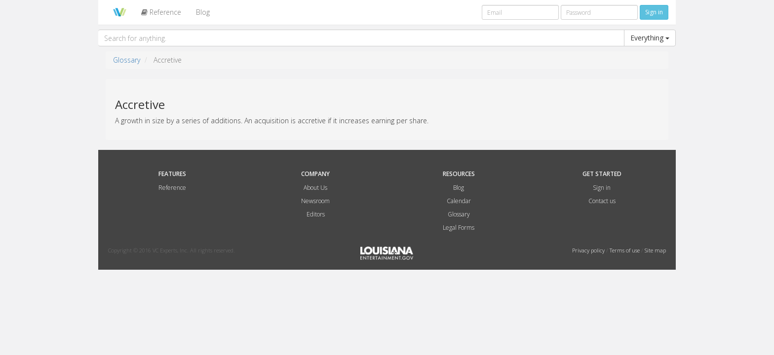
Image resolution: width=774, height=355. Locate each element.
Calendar (459, 201)
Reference (161, 12)
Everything (649, 37)
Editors (316, 214)
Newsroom (315, 201)
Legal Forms (458, 227)
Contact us (602, 201)
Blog (203, 12)
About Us (315, 187)
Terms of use (625, 250)
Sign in (602, 187)
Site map (655, 250)
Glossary (126, 60)
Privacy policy (589, 250)
